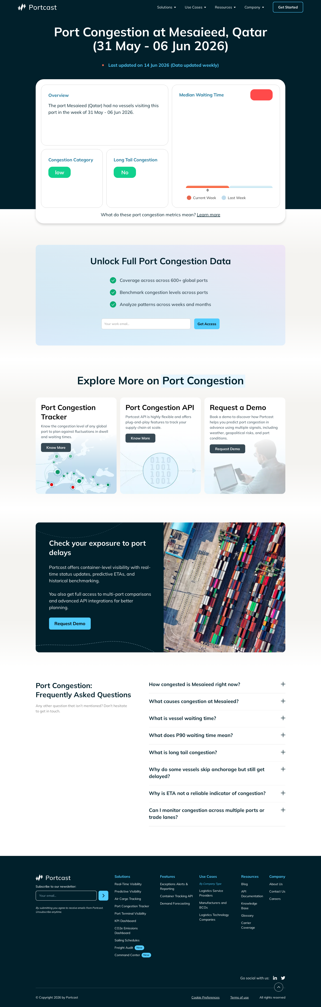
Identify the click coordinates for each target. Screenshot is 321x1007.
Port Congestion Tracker (132, 906)
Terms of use (239, 997)
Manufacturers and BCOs (212, 905)
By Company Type (210, 883)
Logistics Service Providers (211, 893)
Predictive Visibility (128, 891)
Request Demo (227, 449)
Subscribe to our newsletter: (56, 886)
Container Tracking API (176, 896)
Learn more (208, 214)
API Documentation (252, 893)
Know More (56, 447)
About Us (276, 884)
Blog (244, 884)
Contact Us (277, 891)
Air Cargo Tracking (128, 899)
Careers (275, 899)
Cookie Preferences (205, 997)
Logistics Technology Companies (214, 917)
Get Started (288, 7)
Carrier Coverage (248, 925)
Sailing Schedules (127, 940)
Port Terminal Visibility (130, 913)
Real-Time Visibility (128, 884)
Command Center (127, 955)
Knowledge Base (249, 905)
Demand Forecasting (175, 903)
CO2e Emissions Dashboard (126, 930)
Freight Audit (124, 948)
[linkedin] (275, 978)
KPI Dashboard (125, 921)
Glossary (247, 915)
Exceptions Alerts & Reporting (174, 886)
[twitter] (283, 978)
